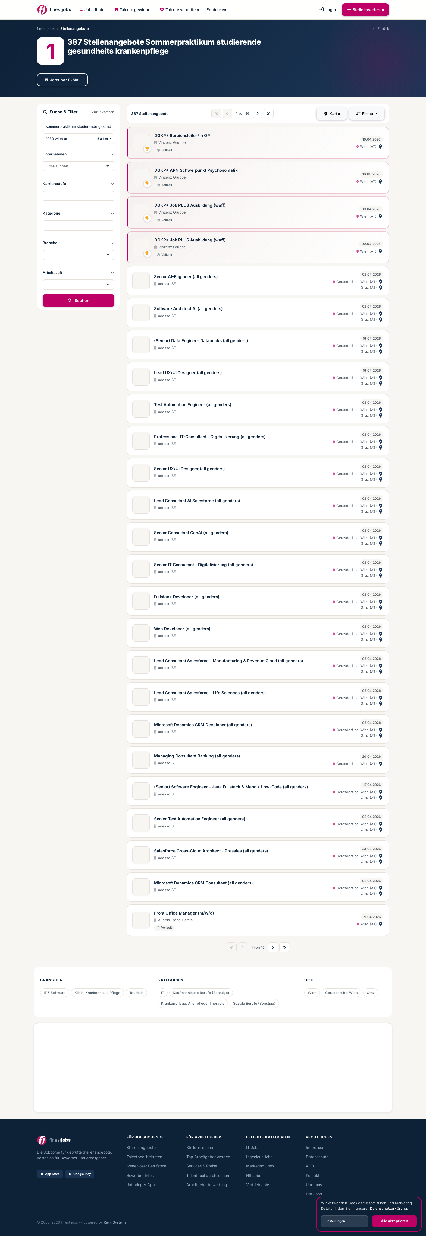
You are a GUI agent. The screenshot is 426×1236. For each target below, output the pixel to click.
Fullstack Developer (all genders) (187, 596)
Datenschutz (317, 1156)
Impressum (315, 1147)
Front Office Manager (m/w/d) (184, 913)
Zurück (380, 28)
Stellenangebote (141, 1147)
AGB (310, 1166)
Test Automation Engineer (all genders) (192, 404)
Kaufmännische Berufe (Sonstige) (201, 993)
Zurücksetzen (103, 112)
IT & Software (55, 993)
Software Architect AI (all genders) (188, 308)
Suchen (78, 300)
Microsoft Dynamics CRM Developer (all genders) (203, 724)
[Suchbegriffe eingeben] (78, 126)
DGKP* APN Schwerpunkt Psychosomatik (196, 170)
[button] (78, 154)
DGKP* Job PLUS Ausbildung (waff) (190, 205)
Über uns (314, 1184)
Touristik (136, 993)
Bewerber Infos (140, 1175)
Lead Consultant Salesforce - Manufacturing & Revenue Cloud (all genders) (228, 660)
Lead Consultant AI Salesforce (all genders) (197, 500)
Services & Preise (201, 1166)
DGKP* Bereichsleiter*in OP (182, 135)
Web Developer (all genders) (182, 628)
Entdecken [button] (216, 9)
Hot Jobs (314, 1194)
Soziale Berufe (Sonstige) (254, 1003)
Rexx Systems (115, 1222)
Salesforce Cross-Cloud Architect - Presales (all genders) (211, 850)
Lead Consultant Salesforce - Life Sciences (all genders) (210, 692)
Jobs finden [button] (93, 9)
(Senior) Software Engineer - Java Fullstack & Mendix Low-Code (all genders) (231, 786)
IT (162, 993)
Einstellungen (335, 1221)
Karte (332, 113)
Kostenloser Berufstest (146, 1166)
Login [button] (327, 9)
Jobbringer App (141, 1184)
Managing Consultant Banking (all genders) (197, 756)
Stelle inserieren (365, 9)
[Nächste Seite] (257, 113)
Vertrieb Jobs (258, 1184)
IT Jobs (252, 1147)
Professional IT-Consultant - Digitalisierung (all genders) (210, 436)
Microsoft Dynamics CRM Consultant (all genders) (203, 882)
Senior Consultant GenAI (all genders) (191, 532)
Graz (371, 993)
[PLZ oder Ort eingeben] (69, 139)
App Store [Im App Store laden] (50, 1174)
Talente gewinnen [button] (133, 9)
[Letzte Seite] (269, 113)
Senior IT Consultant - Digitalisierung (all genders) (203, 564)
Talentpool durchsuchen (207, 1175)
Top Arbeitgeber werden (208, 1156)
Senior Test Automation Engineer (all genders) (199, 818)
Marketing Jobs (260, 1166)
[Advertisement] (205, 1066)
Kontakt (313, 1175)
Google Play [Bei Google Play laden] (79, 1174)
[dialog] (369, 1214)
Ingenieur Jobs (259, 1156)
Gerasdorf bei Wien (341, 993)
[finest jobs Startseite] (54, 9)
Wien (312, 993)
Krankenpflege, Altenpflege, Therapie (192, 1003)
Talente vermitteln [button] (179, 9)
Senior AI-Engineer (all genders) (186, 276)
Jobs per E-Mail (62, 80)
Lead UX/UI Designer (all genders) (188, 372)
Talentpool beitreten (144, 1156)
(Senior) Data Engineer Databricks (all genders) (201, 340)
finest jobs (46, 28)
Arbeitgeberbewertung (206, 1184)
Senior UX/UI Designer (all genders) (189, 468)
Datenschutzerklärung (388, 1208)
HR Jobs (253, 1175)
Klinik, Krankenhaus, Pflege (97, 993)
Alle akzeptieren (394, 1221)
